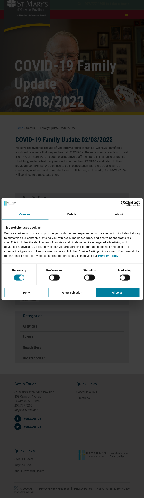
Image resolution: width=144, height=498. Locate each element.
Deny (26, 292)
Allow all (117, 292)
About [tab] (119, 214)
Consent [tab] (25, 214)
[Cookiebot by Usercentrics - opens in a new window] (123, 203)
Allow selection (72, 292)
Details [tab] (72, 214)
